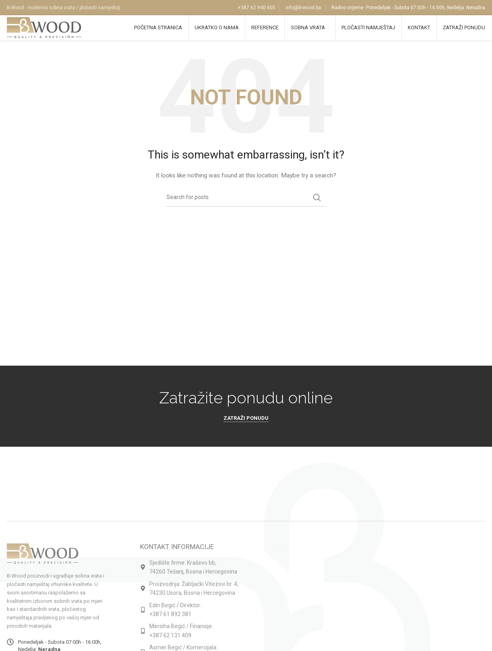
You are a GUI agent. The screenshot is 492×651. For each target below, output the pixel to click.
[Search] (246, 206)
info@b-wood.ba (303, 8)
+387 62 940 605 (256, 8)
